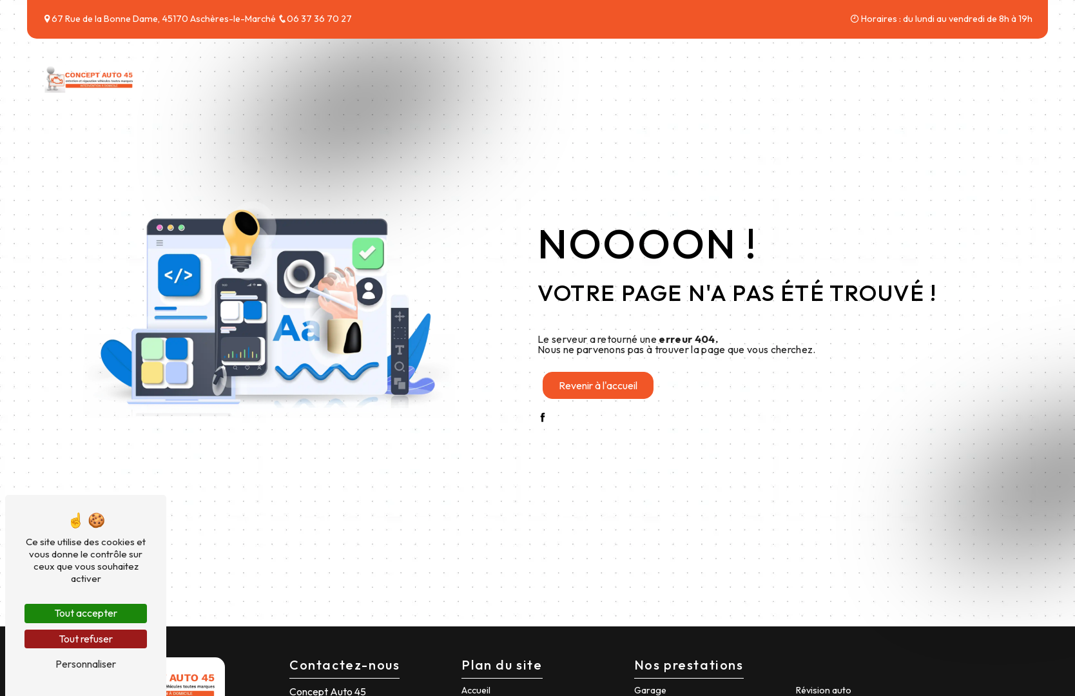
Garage (650, 690)
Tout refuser (86, 638)
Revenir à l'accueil (598, 385)
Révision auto (823, 690)
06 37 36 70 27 (315, 18)
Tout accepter (85, 612)
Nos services (805, 76)
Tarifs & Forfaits (900, 76)
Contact (984, 76)
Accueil (733, 76)
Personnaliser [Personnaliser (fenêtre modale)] (85, 663)
